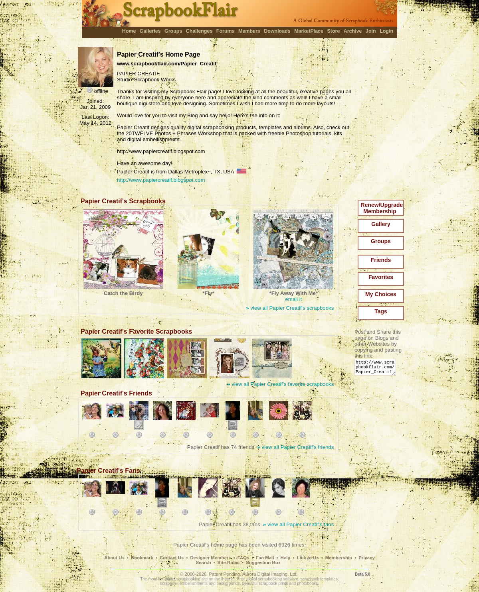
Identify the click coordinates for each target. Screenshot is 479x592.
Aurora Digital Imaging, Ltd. (269, 574)
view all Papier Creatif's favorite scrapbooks (280, 384)
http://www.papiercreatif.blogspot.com (161, 180)
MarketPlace (308, 31)
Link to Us (308, 557)
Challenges (199, 31)
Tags (380, 311)
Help (286, 557)
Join (371, 31)
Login (386, 31)
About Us (114, 557)
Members (249, 31)
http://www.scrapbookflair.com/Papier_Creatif (376, 369)
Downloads (277, 31)
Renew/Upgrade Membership (382, 208)
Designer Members (210, 557)
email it (293, 299)
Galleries (150, 31)
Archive (353, 31)
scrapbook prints (273, 583)
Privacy (366, 557)
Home (129, 31)
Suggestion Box (263, 562)
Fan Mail (265, 557)
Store (333, 31)
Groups (173, 31)
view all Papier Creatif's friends (295, 447)
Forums (225, 31)
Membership (338, 557)
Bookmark (142, 557)
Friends (381, 260)
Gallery (380, 224)
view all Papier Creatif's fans (298, 524)
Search (203, 562)
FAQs (243, 557)
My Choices (380, 294)
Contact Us (172, 557)
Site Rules (229, 562)
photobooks (307, 583)
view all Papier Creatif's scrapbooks (290, 308)
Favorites (380, 277)
